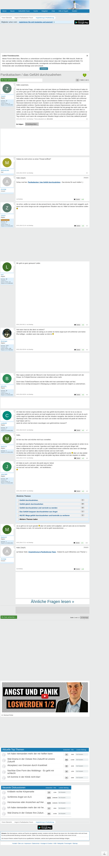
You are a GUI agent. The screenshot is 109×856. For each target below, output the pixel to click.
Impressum (27, 843)
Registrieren (73, 14)
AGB (54, 843)
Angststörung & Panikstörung (45, 822)
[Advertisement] (52, 584)
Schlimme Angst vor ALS (19, 797)
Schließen (43, 68)
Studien (74, 11)
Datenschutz (35, 843)
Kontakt (14, 843)
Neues (12, 11)
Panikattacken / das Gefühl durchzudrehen (31, 74)
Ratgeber (45, 11)
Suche (36, 11)
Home (4, 11)
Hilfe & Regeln (63, 11)
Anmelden (84, 14)
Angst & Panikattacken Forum (23, 822)
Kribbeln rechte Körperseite (20, 791)
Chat (53, 11)
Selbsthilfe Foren (24, 11)
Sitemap (75, 843)
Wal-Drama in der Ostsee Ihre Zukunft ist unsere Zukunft (35, 813)
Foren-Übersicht (7, 822)
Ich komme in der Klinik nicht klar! (23, 777)
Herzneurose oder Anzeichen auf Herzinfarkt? (29, 802)
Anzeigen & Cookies (46, 843)
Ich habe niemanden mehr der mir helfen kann (30, 753)
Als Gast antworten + (8, 80)
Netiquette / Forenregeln (64, 843)
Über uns (20, 843)
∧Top (104, 853)
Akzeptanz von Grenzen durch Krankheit (27, 765)
